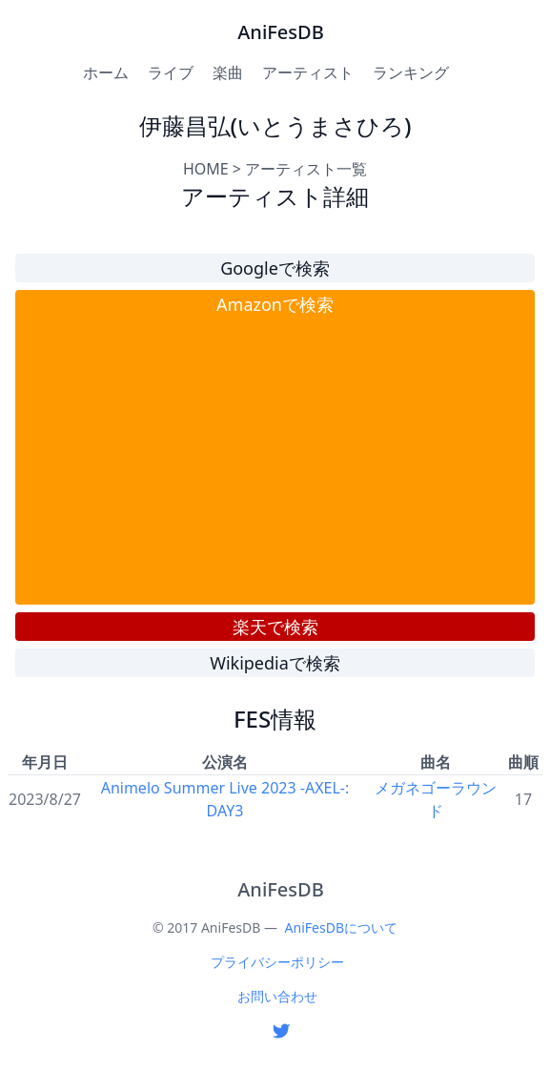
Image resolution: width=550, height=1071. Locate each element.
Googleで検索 (275, 268)
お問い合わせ (277, 996)
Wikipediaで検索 (275, 662)
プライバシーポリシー (277, 962)
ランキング (411, 72)
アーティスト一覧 (306, 168)
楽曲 (228, 72)
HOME (206, 168)
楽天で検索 (275, 626)
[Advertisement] (275, 460)
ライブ (171, 72)
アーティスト (308, 72)
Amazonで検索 (275, 304)
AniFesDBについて (341, 927)
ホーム (106, 72)
